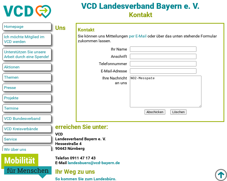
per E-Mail (137, 36)
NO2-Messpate (165, 94)
